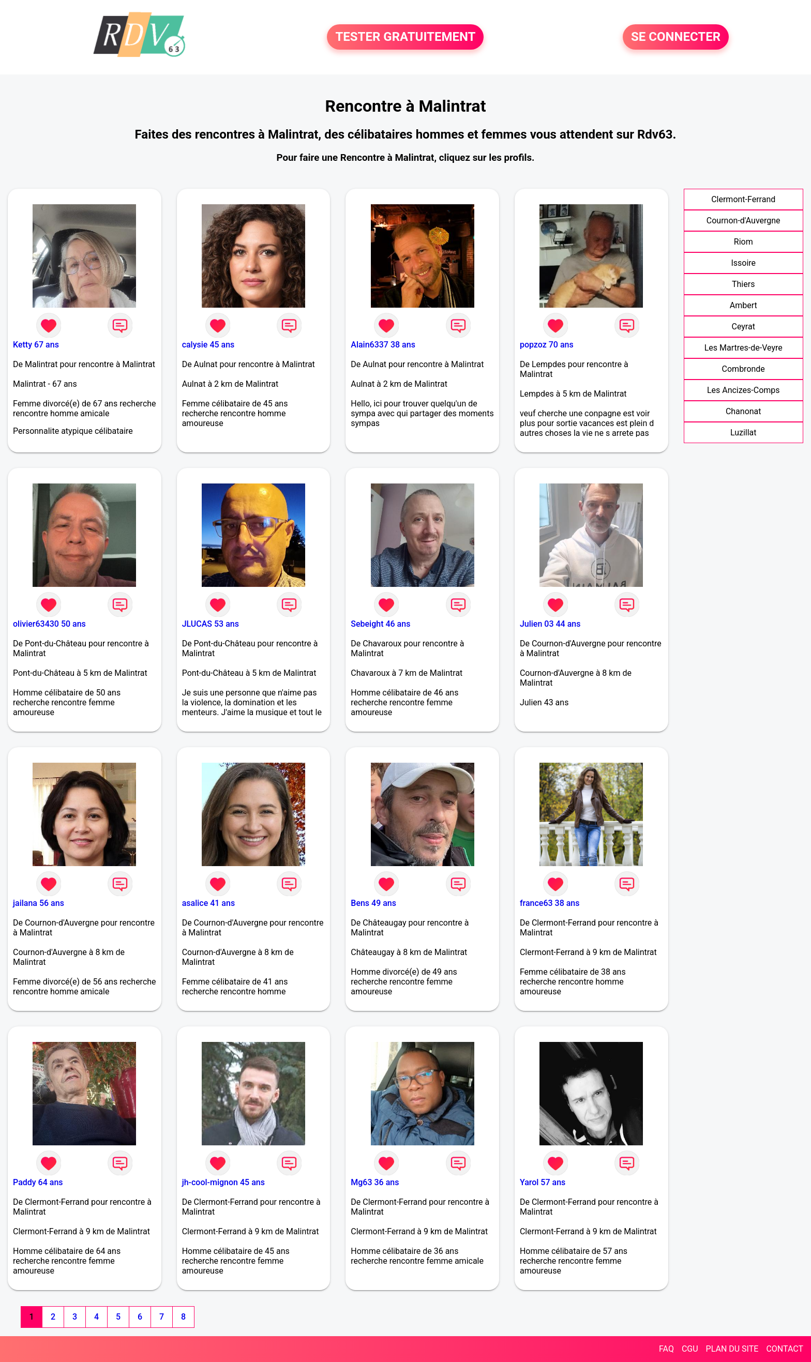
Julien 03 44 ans (550, 624)
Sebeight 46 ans (380, 624)
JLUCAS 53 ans (210, 624)
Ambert (743, 305)
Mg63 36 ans (375, 1182)
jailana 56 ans (38, 903)
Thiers (743, 284)
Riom (743, 242)
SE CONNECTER (675, 37)
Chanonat (743, 411)
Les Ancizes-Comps (743, 390)
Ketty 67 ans (36, 345)
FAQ (666, 1349)
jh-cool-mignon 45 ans (223, 1182)
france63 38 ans (550, 903)
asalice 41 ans (208, 903)
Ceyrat (743, 326)
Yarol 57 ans (542, 1182)
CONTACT (784, 1349)
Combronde (743, 369)
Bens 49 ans (373, 903)
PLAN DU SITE (732, 1349)
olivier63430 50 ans (49, 624)
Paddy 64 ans (38, 1182)
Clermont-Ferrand (743, 199)
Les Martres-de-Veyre (743, 348)
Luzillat (743, 432)
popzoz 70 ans (547, 345)
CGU (690, 1349)
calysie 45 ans (208, 345)
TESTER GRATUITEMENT (405, 37)
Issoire (743, 263)
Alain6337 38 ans (383, 345)
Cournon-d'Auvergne (743, 220)
